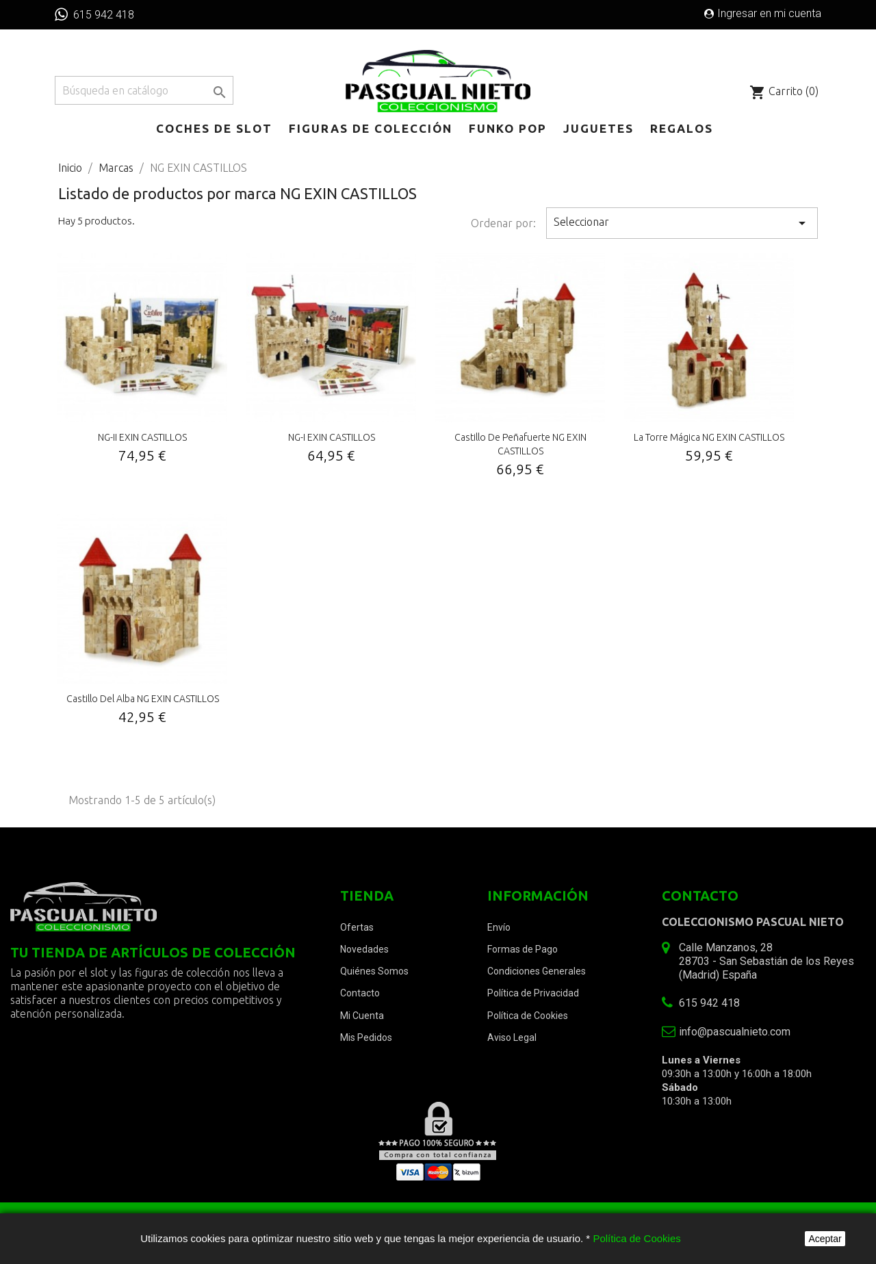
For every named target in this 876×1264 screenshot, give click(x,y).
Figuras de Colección (370, 128)
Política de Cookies (636, 1238)
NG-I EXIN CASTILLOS (331, 437)
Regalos (681, 128)
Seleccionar (682, 223)
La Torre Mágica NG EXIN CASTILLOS (709, 437)
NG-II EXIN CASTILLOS (142, 437)
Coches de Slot (214, 128)
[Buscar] (144, 90)
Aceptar (824, 1238)
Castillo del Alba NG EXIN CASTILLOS (142, 698)
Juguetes (598, 128)
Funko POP (508, 128)
